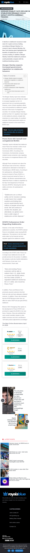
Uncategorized (6, 8)
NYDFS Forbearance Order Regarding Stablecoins (14, 88)
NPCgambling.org (14, 515)
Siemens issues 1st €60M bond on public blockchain (14, 447)
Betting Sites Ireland (15, 518)
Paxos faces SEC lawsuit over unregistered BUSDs (12, 84)
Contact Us (13, 526)
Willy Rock (4, 19)
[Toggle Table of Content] (24, 76)
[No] (28, 548)
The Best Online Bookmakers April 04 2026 (15, 92)
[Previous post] (2, 400)
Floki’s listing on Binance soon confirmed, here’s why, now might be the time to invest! (15, 481)
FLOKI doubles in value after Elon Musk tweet (14, 473)
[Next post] (27, 421)
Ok (9, 550)
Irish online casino (15, 522)
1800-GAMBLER (14, 512)
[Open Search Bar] (19, 2)
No (12, 550)
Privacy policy (19, 550)
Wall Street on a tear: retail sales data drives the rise (14, 455)
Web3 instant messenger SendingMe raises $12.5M (12, 464)
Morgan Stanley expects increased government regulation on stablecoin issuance (13, 80)
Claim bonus (15, 340)
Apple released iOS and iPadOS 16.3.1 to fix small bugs (11, 421)
